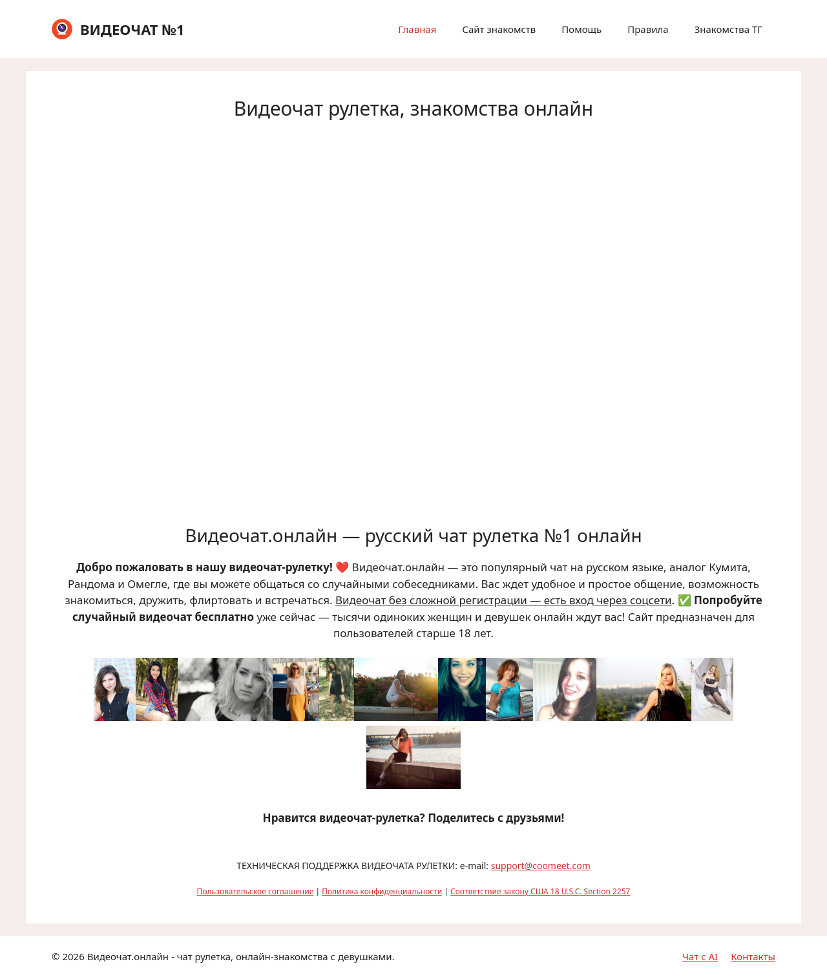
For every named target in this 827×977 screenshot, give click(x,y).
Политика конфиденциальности (382, 891)
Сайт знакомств (499, 29)
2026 (73, 956)
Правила (647, 29)
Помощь (581, 29)
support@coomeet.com (541, 865)
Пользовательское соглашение (255, 891)
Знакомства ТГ (728, 29)
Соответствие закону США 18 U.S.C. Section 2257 (540, 891)
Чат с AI (700, 956)
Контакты (753, 956)
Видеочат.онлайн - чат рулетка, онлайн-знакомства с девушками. (241, 956)
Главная (417, 29)
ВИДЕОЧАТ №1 (132, 29)
